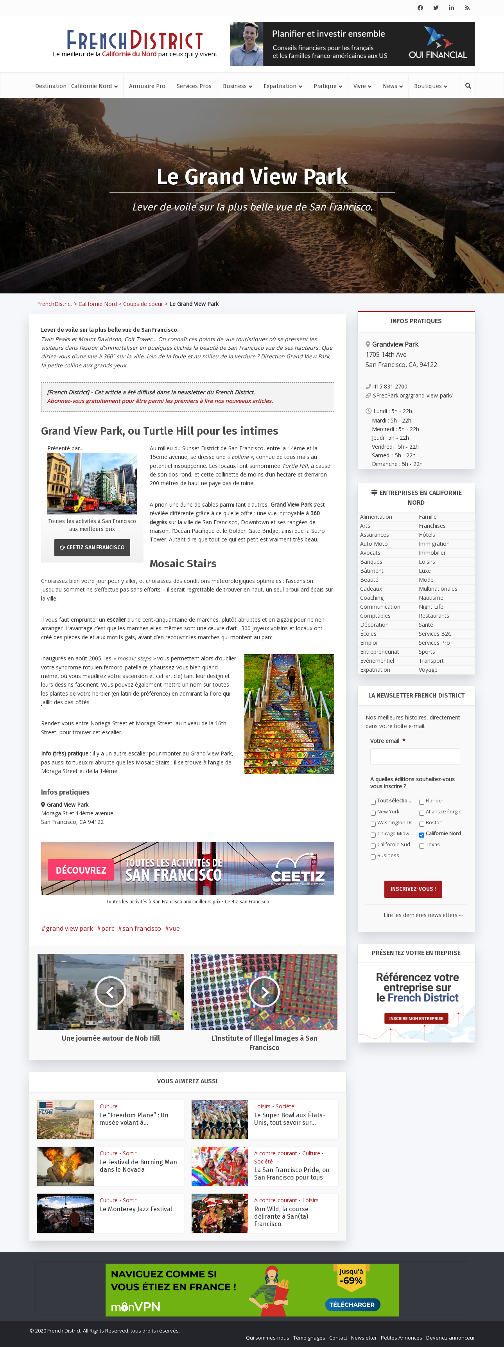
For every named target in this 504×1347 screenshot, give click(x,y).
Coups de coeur (143, 304)
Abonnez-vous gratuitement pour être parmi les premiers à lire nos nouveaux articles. (160, 401)
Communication (380, 606)
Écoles (368, 633)
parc (107, 928)
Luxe (425, 570)
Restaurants (434, 615)
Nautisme (431, 597)
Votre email (387, 741)
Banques (371, 561)
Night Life (431, 606)
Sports (427, 651)
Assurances (374, 534)
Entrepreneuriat (379, 651)
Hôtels (427, 534)
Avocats (370, 552)
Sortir (129, 1153)
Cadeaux (371, 588)
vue (174, 928)
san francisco (141, 928)
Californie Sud (393, 844)
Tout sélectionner (395, 800)
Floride (434, 800)
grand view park (69, 928)
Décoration (374, 624)
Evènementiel (377, 660)
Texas (433, 844)
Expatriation (280, 86)
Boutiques (428, 86)
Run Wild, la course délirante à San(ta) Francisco (281, 1216)
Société (285, 1106)
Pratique (325, 86)
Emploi (368, 642)
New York (388, 811)
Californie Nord (98, 304)
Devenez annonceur (450, 1337)
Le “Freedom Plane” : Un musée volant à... (134, 1118)
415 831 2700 (386, 386)
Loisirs (262, 1106)
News (390, 86)
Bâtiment (372, 570)
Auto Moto (374, 543)
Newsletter (364, 1337)
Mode (426, 579)
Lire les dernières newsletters (423, 915)
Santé (426, 624)
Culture (109, 1106)
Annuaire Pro (147, 86)
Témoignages (309, 1337)
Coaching (372, 597)
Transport (431, 660)
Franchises (432, 525)
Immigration (434, 543)
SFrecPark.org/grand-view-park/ (409, 395)
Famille (428, 516)
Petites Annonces (401, 1337)
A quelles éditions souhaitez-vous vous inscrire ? (412, 783)
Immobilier (432, 552)
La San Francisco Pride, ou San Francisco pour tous (291, 1173)
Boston (434, 822)
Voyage (428, 669)
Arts (365, 525)
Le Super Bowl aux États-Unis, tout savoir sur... (289, 1118)
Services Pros (194, 86)
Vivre (359, 86)
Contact (338, 1337)
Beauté (369, 579)
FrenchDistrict (54, 304)
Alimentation (376, 516)
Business (235, 86)
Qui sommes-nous (267, 1337)
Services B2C (435, 633)
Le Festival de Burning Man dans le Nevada (138, 1165)
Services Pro (434, 642)
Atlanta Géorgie (444, 811)
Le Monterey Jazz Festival (136, 1209)
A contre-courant (275, 1153)
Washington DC (395, 822)
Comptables (375, 615)
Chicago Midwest (395, 833)
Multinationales (438, 588)
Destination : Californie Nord (73, 86)
